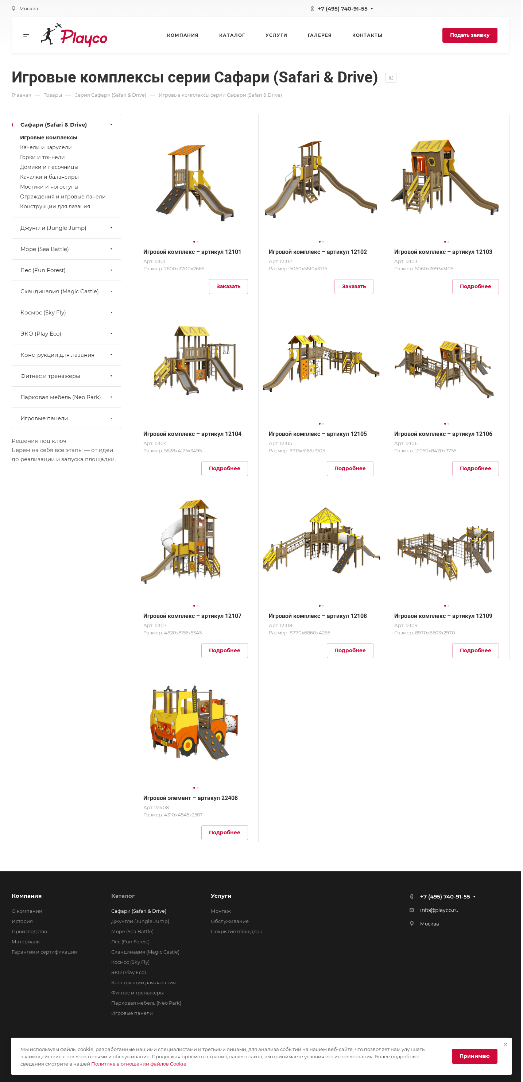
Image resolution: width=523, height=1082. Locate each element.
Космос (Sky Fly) (67, 312)
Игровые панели (67, 418)
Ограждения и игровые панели (63, 196)
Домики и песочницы (49, 167)
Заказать (228, 286)
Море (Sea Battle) (67, 249)
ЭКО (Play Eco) (67, 333)
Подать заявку (470, 35)
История (22, 921)
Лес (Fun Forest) (67, 270)
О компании (27, 911)
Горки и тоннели (42, 157)
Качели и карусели (46, 147)
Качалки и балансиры (49, 177)
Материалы (26, 941)
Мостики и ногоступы (49, 186)
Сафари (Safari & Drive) (67, 124)
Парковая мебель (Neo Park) (67, 397)
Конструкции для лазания (55, 206)
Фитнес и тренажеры (67, 375)
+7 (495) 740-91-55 (343, 8)
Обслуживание (230, 921)
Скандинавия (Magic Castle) (67, 291)
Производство (29, 931)
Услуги (221, 895)
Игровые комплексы (48, 137)
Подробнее (475, 286)
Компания (27, 895)
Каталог (123, 895)
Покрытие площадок (236, 931)
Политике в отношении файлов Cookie (138, 1064)
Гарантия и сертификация (44, 952)
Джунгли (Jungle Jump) (67, 227)
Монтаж (221, 911)
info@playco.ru (439, 910)
